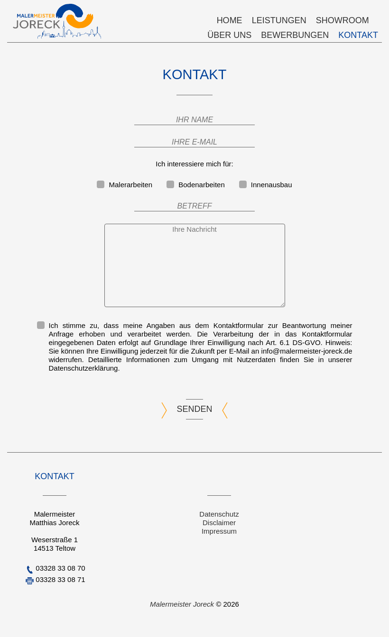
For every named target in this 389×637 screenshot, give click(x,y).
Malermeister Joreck (183, 604)
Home (229, 20)
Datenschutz (219, 514)
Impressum (219, 531)
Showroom (342, 20)
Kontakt (358, 35)
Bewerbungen (295, 35)
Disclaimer (219, 523)
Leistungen (279, 20)
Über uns (229, 35)
